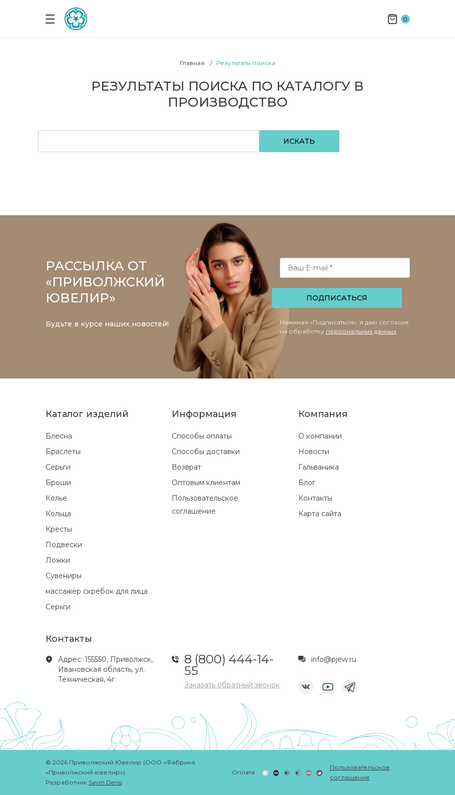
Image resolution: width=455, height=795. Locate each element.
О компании (320, 436)
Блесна (59, 436)
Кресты (59, 529)
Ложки (58, 560)
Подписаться (336, 297)
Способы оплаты (202, 436)
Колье (56, 498)
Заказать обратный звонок (232, 684)
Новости (313, 451)
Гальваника (318, 467)
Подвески (64, 544)
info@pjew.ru (333, 659)
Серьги (58, 467)
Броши (58, 482)
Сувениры (64, 575)
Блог (306, 482)
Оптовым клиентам (206, 482)
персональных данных (361, 331)
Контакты (315, 498)
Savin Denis (105, 782)
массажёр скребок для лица (97, 591)
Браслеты (63, 451)
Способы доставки (206, 451)
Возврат (186, 467)
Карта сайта (319, 513)
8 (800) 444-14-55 (228, 665)
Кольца (58, 513)
